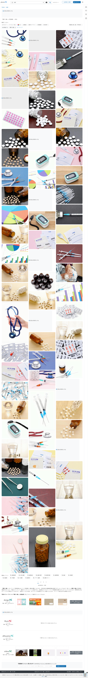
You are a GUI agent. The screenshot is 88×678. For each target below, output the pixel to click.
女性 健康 (21, 575)
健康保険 (56, 575)
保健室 (70, 575)
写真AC (3, 7)
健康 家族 (47, 575)
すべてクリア (20, 27)
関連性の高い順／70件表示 (75, 24)
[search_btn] (50, 2)
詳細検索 (40, 24)
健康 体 (20, 577)
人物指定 (25, 24)
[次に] (46, 582)
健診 (63, 575)
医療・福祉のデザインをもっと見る (76, 602)
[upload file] (46, 2)
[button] (43, 2)
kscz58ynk (5, 27)
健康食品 (30, 575)
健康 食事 (39, 575)
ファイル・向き (13, 24)
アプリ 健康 (29, 577)
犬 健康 (12, 577)
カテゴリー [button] (56, 2)
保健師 (78, 575)
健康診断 (13, 575)
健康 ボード (38, 577)
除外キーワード (33, 24)
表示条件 (46, 24)
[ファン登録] (86, 10)
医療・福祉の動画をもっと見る (76, 652)
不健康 (5, 577)
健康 (7, 7)
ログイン (77, 2)
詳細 (42, 676)
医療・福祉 (13, 27)
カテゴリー (5, 24)
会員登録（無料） (67, 2)
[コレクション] (86, 14)
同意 (46, 676)
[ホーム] (86, 7)
